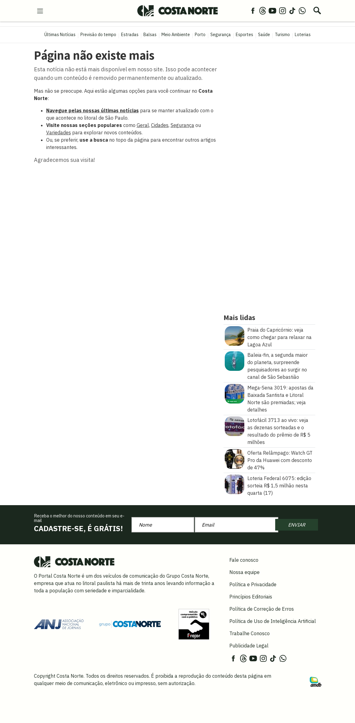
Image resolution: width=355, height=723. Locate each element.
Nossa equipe (244, 572)
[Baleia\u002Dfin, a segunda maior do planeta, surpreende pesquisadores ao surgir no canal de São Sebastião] (234, 360)
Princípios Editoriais (250, 597)
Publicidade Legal (248, 646)
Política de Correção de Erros (261, 609)
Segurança (220, 34)
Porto (200, 34)
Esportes (244, 34)
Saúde (264, 34)
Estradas (130, 34)
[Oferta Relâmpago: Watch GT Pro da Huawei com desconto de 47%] (234, 458)
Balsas (150, 34)
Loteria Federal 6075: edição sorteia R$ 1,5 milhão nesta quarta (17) (279, 485)
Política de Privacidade (151, 712)
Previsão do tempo (98, 34)
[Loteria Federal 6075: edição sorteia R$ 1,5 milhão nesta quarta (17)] (234, 484)
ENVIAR (296, 525)
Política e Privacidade (252, 584)
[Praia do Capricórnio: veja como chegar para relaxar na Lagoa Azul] (234, 335)
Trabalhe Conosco (249, 633)
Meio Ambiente (175, 34)
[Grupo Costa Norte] (130, 624)
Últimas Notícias (60, 34)
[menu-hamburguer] (40, 10)
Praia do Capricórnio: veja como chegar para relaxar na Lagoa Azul (279, 337)
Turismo (282, 34)
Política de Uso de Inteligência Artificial (272, 621)
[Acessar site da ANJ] (58, 624)
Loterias (303, 34)
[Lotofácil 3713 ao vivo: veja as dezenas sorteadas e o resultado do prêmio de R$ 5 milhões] (234, 426)
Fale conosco (243, 560)
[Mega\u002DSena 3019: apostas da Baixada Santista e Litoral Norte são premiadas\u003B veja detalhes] (234, 393)
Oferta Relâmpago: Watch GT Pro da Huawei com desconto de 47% (279, 460)
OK (304, 712)
